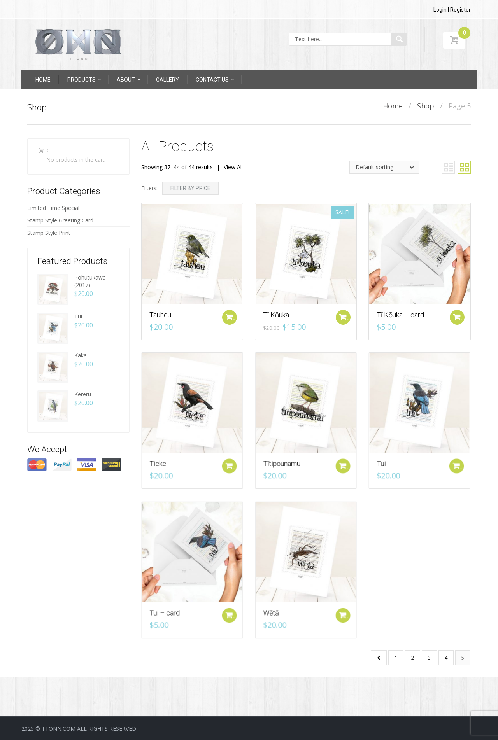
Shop (425, 105)
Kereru (82, 394)
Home (393, 105)
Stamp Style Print (48, 232)
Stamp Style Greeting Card (60, 220)
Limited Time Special (53, 208)
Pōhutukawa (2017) (90, 281)
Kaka (80, 355)
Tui (78, 316)
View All (233, 167)
